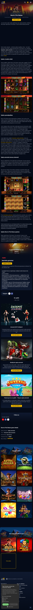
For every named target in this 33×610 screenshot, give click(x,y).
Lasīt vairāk (4, 594)
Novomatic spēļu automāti (6, 142)
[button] (10, 606)
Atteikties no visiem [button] (13, 604)
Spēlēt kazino (16, 19)
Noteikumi (19, 589)
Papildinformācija (16, 335)
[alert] (10, 596)
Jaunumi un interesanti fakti (22, 585)
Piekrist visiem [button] (5, 604)
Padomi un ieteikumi (21, 588)
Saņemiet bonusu (7, 263)
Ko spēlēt (19, 586)
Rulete (19, 594)
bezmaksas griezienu (8, 215)
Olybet (5, 55)
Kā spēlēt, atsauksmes (21, 597)
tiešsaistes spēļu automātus (18, 138)
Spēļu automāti (20, 593)
